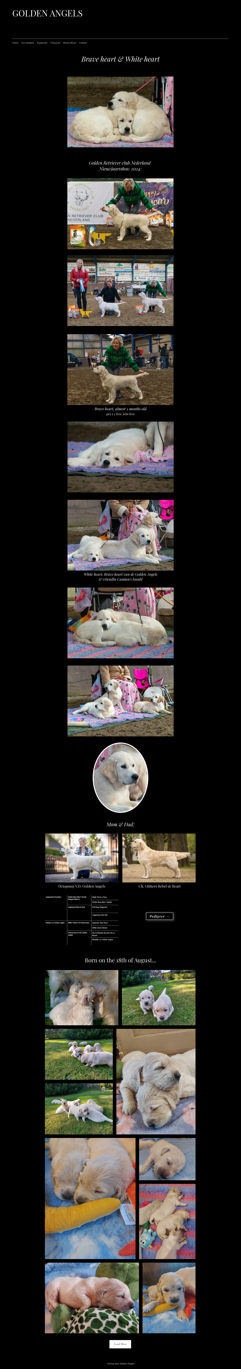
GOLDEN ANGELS (47, 13)
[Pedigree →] (159, 916)
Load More (120, 1344)
